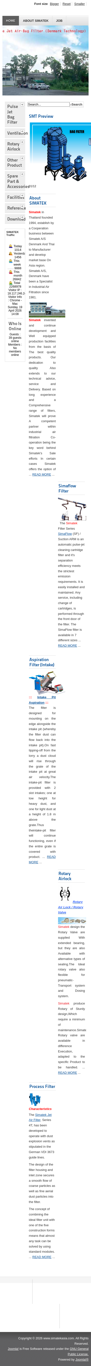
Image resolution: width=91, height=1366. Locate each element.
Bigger (54, 4)
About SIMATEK (36, 21)
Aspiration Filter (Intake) (41, 662)
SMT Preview (41, 116)
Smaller (79, 4)
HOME (10, 21)
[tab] (22, 104)
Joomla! (13, 1349)
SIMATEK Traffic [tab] (12, 233)
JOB (59, 21)
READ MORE (41, 474)
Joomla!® (82, 1359)
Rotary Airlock (64, 876)
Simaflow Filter (67, 488)
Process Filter (42, 1086)
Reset (67, 4)
